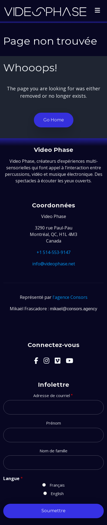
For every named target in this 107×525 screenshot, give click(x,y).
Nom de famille (53, 450)
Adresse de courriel (51, 395)
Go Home (53, 119)
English (57, 493)
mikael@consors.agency (73, 308)
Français (57, 485)
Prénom (53, 423)
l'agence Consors (70, 297)
